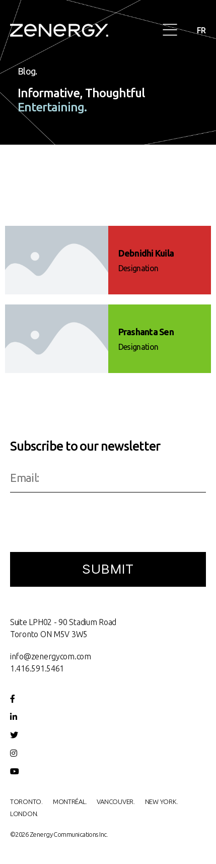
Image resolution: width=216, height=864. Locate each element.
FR (201, 30)
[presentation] (86, 523)
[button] (170, 30)
